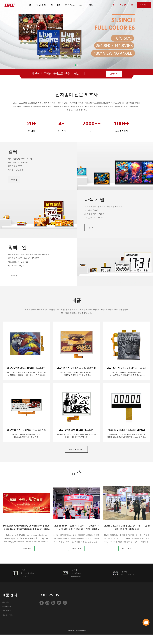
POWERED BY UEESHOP (76, 633)
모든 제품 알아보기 (76, 451)
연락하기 (114, 73)
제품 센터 (56, 5)
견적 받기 (143, 5)
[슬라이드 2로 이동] (77, 65)
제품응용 (70, 5)
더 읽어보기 (26, 551)
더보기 (14, 180)
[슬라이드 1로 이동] (75, 65)
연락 (91, 5)
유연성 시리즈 (7, 617)
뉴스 (81, 5)
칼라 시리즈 (6, 609)
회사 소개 (41, 5)
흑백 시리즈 (6, 604)
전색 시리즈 (6, 613)
